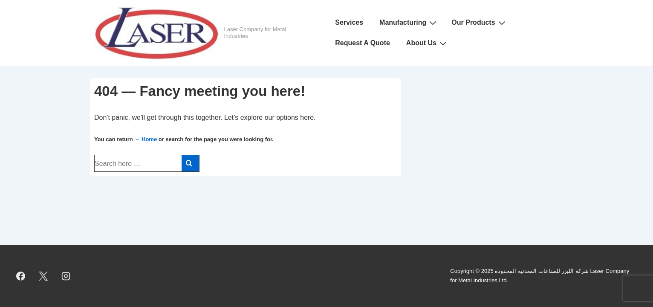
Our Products (479, 23)
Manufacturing (409, 23)
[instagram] (66, 276)
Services (349, 22)
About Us (427, 43)
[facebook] (21, 276)
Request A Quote (362, 42)
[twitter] (43, 276)
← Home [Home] (145, 139)
